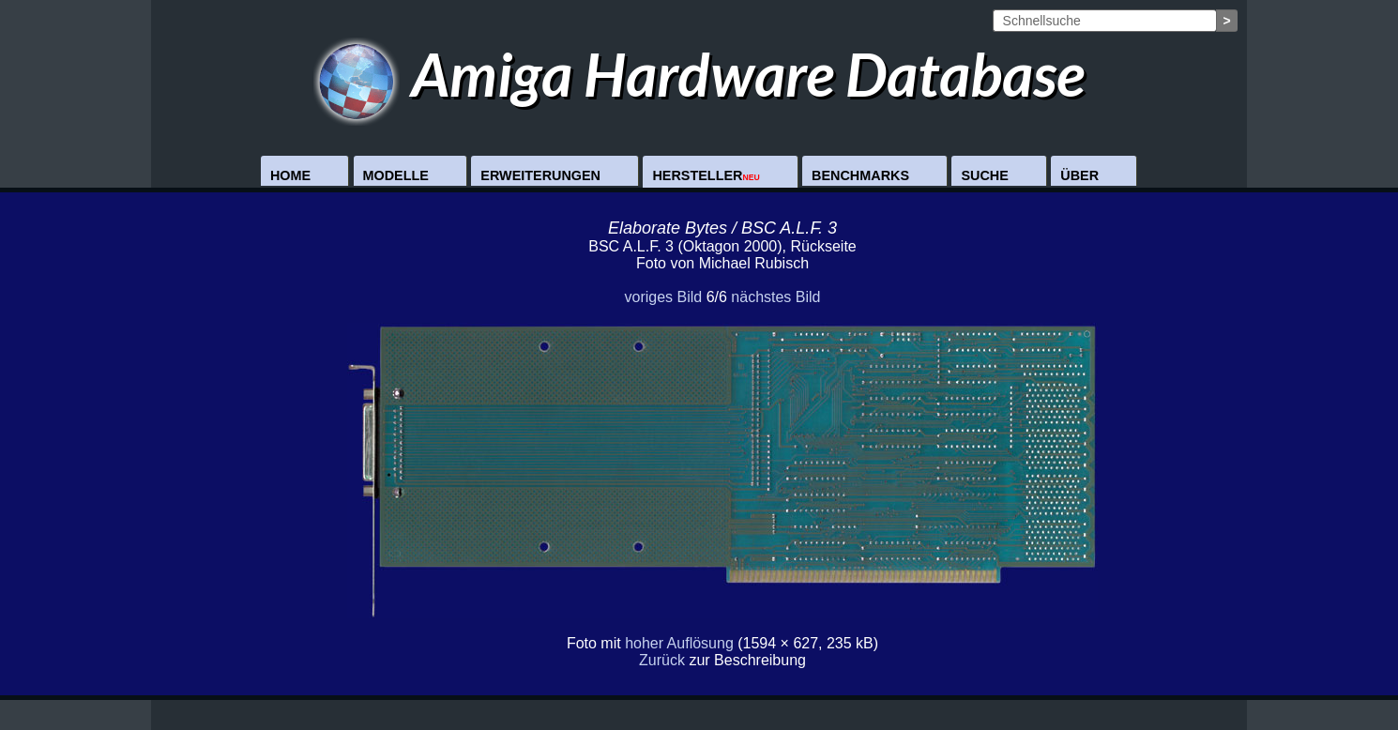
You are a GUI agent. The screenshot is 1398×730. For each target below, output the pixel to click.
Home (290, 175)
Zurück (662, 660)
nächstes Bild (775, 297)
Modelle (396, 175)
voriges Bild (663, 297)
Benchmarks (860, 175)
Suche (984, 175)
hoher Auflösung (679, 643)
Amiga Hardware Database (699, 74)
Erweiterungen (540, 175)
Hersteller (705, 175)
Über (1079, 175)
